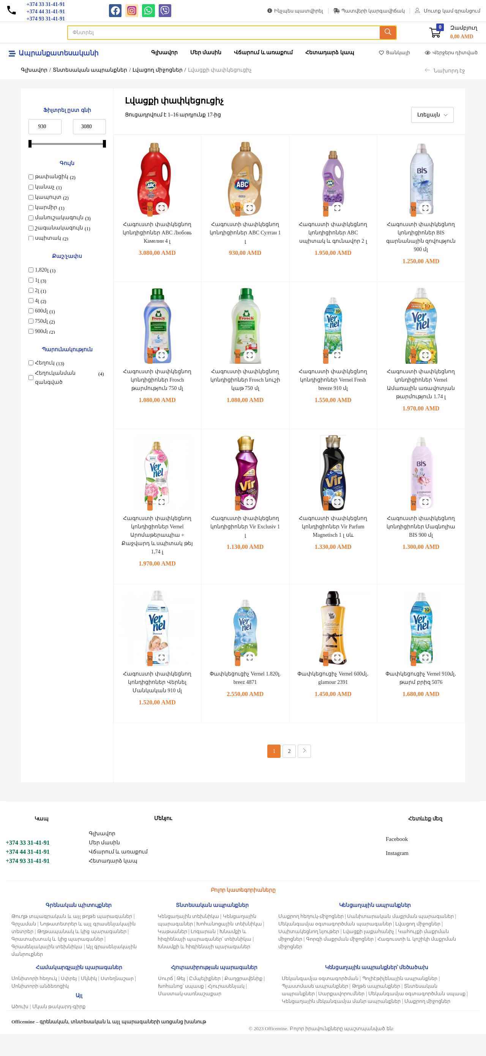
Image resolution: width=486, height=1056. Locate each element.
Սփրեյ (69, 1000)
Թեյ (181, 1000)
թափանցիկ (51, 176)
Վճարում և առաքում (263, 52)
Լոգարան (203, 953)
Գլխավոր (164, 52)
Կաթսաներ (172, 953)
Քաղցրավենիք (243, 1000)
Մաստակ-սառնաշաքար (189, 1015)
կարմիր (46, 207)
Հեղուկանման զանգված (55, 377)
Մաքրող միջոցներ (427, 1023)
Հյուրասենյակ (226, 1008)
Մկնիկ (89, 1000)
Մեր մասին (206, 52)
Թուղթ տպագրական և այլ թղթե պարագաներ (71, 938)
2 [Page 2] (289, 773)
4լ (37, 300)
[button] (453, 32)
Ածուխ (19, 1028)
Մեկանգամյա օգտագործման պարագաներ (335, 946)
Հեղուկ (45, 363)
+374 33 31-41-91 (28, 864)
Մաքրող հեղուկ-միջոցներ (311, 938)
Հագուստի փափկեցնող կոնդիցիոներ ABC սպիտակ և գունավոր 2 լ (333, 236)
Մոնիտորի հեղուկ (34, 1000)
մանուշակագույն (59, 217)
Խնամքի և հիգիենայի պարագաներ (204, 968)
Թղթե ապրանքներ (376, 1008)
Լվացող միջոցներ (158, 70)
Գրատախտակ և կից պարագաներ (57, 961)
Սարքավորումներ (341, 1015)
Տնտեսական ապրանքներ (90, 70)
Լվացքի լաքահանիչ (368, 953)
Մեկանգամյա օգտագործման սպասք (416, 1015)
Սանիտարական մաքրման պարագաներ (400, 938)
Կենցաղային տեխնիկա (188, 938)
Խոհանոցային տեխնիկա (229, 946)
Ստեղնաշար (117, 1000)
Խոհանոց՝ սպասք (181, 1008)
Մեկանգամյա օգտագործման (320, 1000)
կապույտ (48, 197)
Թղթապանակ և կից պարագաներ (81, 953)
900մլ (41, 331)
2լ (37, 290)
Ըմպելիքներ (205, 1000)
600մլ (41, 311)
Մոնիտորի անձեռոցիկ (40, 1008)
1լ (37, 280)
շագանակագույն (59, 228)
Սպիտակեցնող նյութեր (308, 953)
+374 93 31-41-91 (28, 883)
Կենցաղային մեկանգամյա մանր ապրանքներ (341, 1023)
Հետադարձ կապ (329, 52)
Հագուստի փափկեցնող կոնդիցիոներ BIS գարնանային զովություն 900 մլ (421, 236)
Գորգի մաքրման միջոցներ (340, 961)
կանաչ (45, 187)
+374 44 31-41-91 (28, 874)
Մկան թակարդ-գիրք (59, 1028)
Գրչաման (23, 946)
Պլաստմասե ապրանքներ (315, 1008)
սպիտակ (48, 238)
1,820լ (42, 270)
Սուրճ (165, 1000)
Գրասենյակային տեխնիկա (46, 968)
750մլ (41, 321)
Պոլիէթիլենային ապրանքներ (399, 1000)
